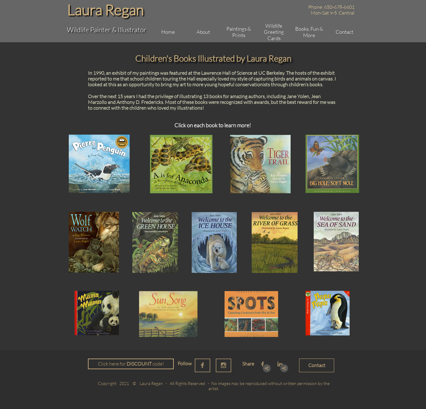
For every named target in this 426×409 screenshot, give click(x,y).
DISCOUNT (139, 364)
